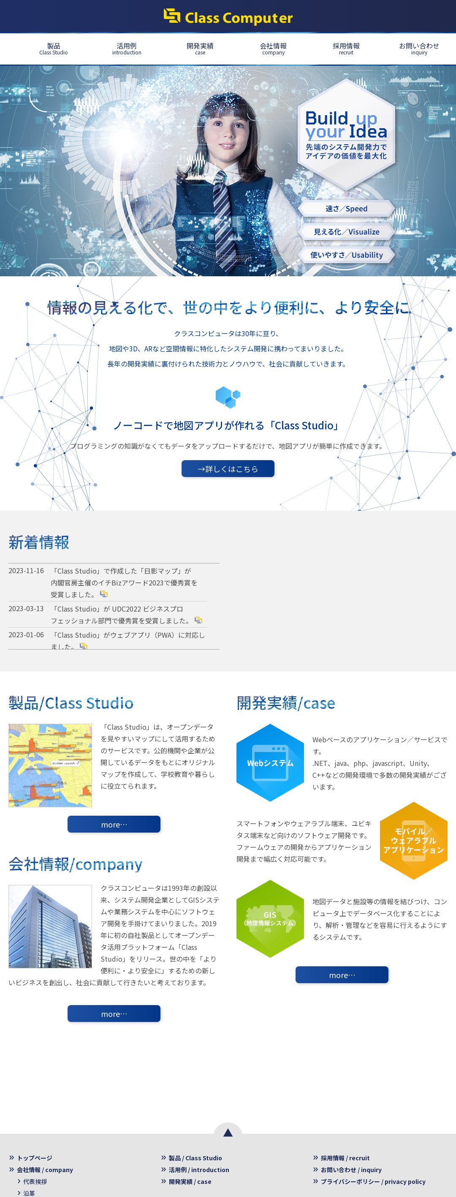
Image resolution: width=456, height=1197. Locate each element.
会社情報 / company (45, 1169)
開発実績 (200, 48)
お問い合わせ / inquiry (351, 1169)
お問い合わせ (419, 48)
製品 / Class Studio (195, 1158)
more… (114, 824)
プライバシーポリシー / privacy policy (373, 1181)
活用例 (126, 48)
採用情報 (346, 48)
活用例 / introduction (199, 1169)
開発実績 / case (190, 1181)
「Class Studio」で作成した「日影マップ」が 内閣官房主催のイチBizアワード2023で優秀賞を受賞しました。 (124, 582)
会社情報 (273, 48)
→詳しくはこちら (228, 468)
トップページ (34, 1158)
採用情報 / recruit (345, 1158)
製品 (53, 48)
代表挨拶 (35, 1181)
